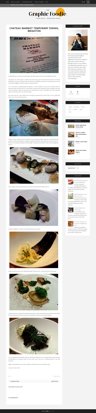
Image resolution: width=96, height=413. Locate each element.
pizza (70, 109)
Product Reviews (39, 1)
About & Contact (15, 1)
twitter (77, 93)
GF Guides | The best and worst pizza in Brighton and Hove (80, 223)
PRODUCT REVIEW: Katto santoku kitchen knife (81, 134)
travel (80, 109)
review (70, 107)
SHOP (46, 1)
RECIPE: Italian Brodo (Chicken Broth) (81, 126)
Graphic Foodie (32, 33)
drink (70, 112)
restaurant (76, 107)
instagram (71, 93)
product (83, 107)
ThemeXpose (52, 411)
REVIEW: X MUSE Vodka (81, 141)
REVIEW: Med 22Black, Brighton (81, 151)
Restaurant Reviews (27, 1)
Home (7, 1)
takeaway (75, 109)
